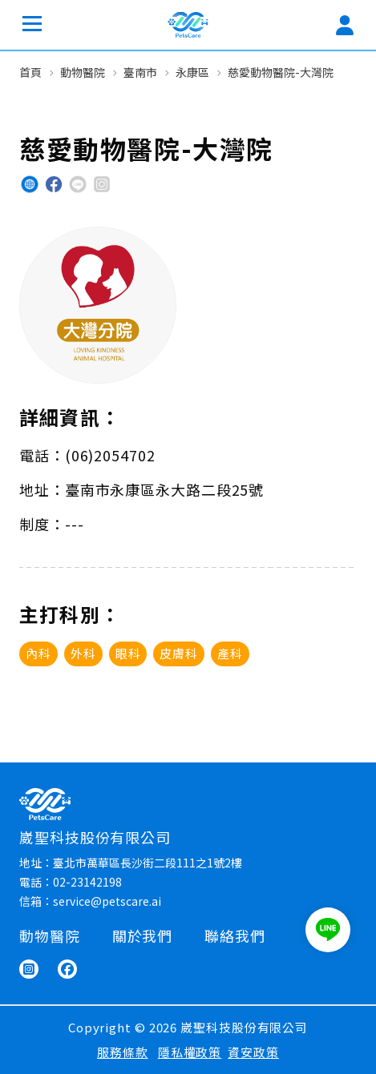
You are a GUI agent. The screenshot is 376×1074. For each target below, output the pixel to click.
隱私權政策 (190, 1052)
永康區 (192, 72)
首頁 (30, 72)
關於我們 (142, 935)
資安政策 (253, 1052)
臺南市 (140, 72)
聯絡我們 (234, 935)
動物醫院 (82, 72)
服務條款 (122, 1052)
